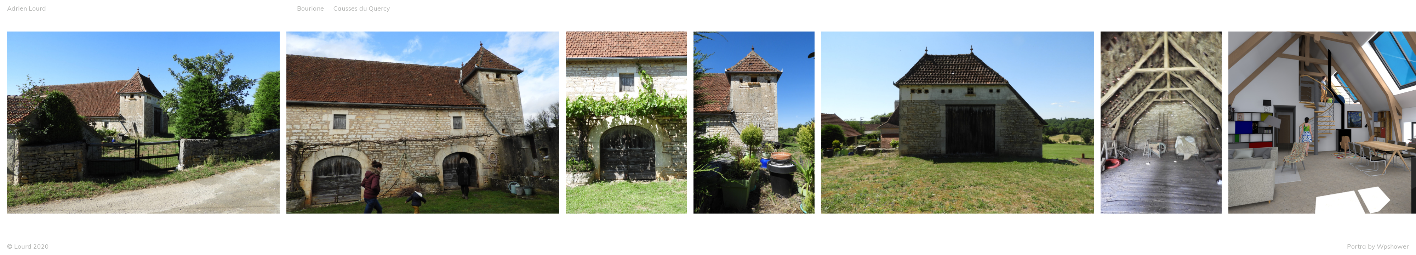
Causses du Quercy (361, 8)
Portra (1356, 246)
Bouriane (310, 8)
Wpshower (1393, 246)
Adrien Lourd (26, 8)
